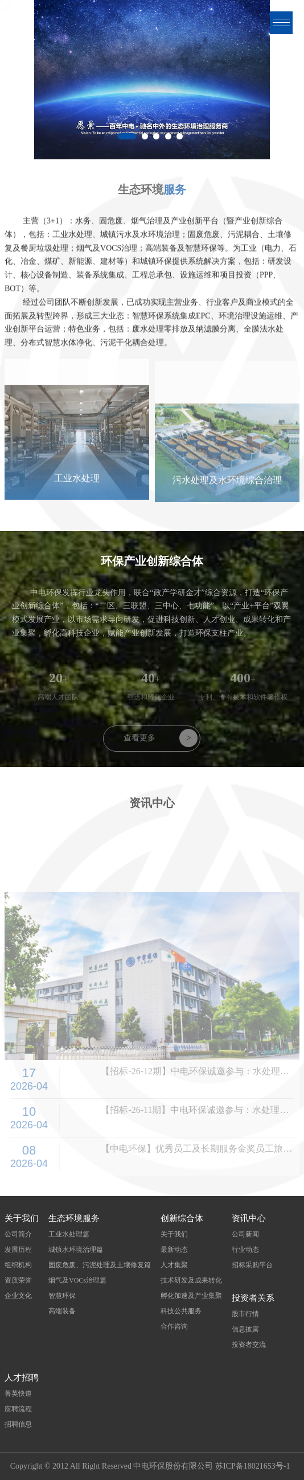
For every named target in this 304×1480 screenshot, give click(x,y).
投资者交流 (249, 1345)
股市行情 (245, 1314)
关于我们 (174, 1234)
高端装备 (62, 1311)
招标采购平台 (252, 1265)
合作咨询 (174, 1326)
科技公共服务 (181, 1311)
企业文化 (18, 1296)
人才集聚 (174, 1265)
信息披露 (245, 1329)
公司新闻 (245, 1234)
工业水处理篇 (68, 1234)
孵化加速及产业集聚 (191, 1296)
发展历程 (18, 1250)
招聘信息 (18, 1424)
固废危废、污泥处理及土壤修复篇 (99, 1265)
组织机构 (18, 1265)
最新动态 (174, 1250)
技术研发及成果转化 (191, 1280)
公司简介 (18, 1234)
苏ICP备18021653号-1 (252, 1466)
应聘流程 (18, 1409)
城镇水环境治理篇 (75, 1250)
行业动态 (245, 1250)
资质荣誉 (18, 1280)
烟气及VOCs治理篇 (77, 1280)
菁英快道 (18, 1393)
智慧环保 (62, 1296)
